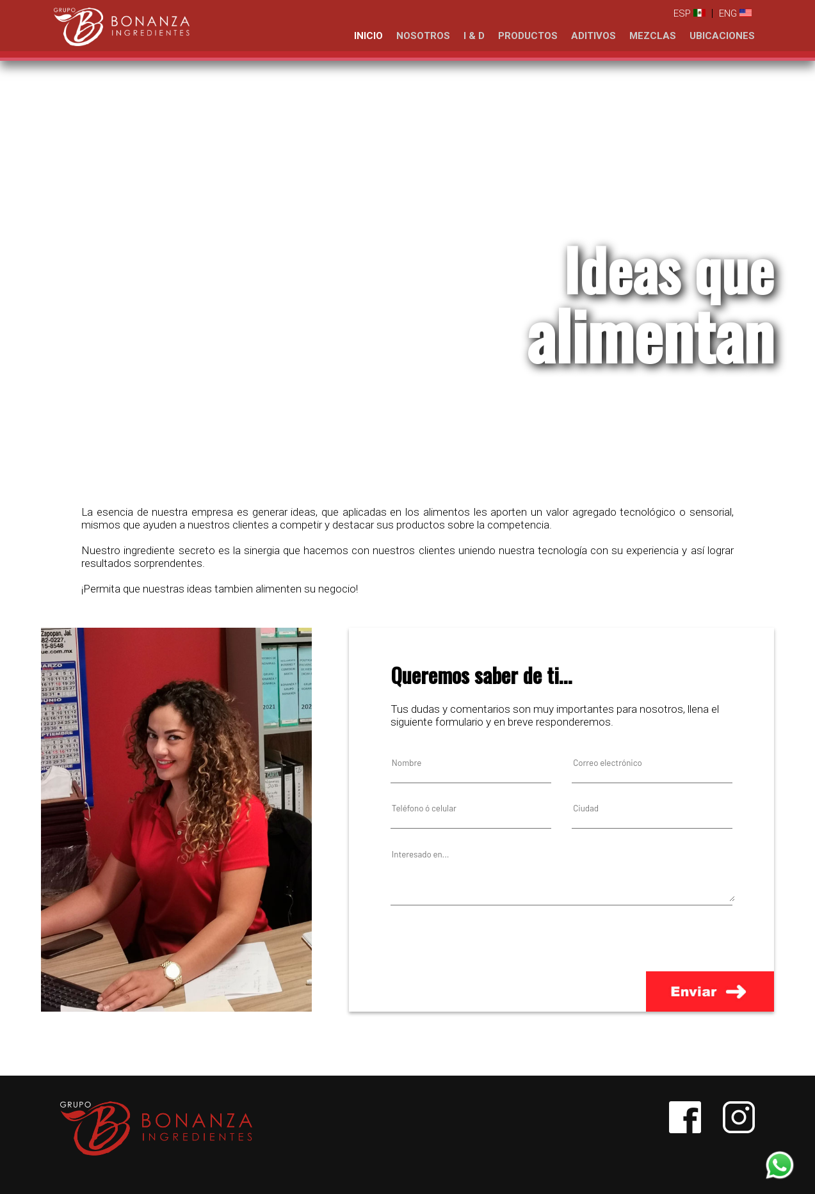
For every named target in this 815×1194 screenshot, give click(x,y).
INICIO (368, 36)
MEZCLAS (652, 36)
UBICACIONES (722, 36)
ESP (690, 13)
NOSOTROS (423, 36)
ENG (735, 13)
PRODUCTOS (528, 36)
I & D (474, 36)
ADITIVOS (593, 36)
